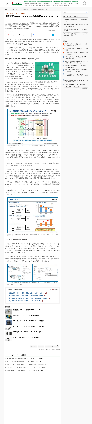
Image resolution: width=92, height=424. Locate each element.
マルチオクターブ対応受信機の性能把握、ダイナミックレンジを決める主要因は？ (27, 367)
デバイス (33, 346)
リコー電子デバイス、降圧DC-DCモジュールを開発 (28, 321)
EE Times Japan (8, 9)
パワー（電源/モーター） (17, 9)
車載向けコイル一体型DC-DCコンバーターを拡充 (28, 332)
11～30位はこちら (84, 88)
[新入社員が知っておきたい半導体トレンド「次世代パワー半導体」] (29, 298)
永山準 (49, 30)
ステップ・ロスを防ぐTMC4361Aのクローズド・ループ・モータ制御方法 (25, 358)
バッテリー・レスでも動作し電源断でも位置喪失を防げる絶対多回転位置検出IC (26, 364)
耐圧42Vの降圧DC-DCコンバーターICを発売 (26, 337)
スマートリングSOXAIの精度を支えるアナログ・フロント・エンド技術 (24, 361)
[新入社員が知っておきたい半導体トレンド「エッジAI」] (26, 301)
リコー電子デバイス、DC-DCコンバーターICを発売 (28, 326)
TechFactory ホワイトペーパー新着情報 (15, 355)
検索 (86, 12)
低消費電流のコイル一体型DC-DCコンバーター (27, 310)
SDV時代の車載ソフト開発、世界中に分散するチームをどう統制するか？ (25, 370)
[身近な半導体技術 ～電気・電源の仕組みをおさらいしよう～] (28, 293)
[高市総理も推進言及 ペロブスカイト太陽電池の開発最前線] (27, 295)
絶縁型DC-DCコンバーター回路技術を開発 (26, 315)
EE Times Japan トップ (52, 346)
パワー (41, 346)
